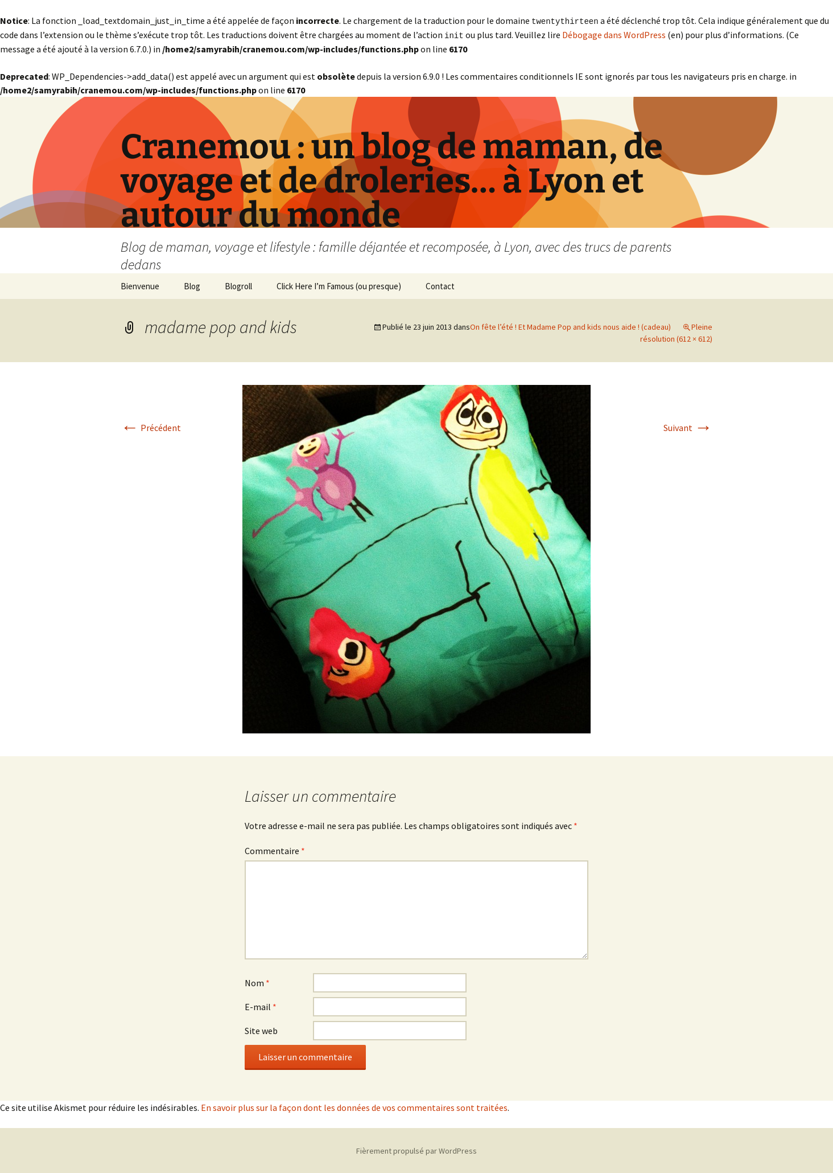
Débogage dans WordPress (614, 34)
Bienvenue (140, 285)
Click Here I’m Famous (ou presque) (339, 285)
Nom (257, 981)
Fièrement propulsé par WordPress (416, 1150)
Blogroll (238, 285)
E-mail (261, 1005)
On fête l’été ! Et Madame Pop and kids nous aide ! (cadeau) (570, 326)
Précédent (151, 426)
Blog (192, 285)
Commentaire (275, 849)
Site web (261, 1029)
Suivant (687, 426)
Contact (440, 285)
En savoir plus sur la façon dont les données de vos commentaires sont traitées (354, 1106)
